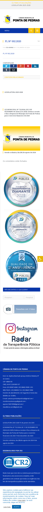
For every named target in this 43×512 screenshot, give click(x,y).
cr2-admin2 (9, 47)
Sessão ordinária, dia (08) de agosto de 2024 (20, 152)
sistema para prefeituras (31, 473)
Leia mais (21, 500)
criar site (17, 473)
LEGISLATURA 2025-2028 (20, 5)
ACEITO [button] (16, 507)
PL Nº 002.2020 (8, 53)
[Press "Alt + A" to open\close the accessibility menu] (40, 259)
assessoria (19, 476)
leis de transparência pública (13, 481)
